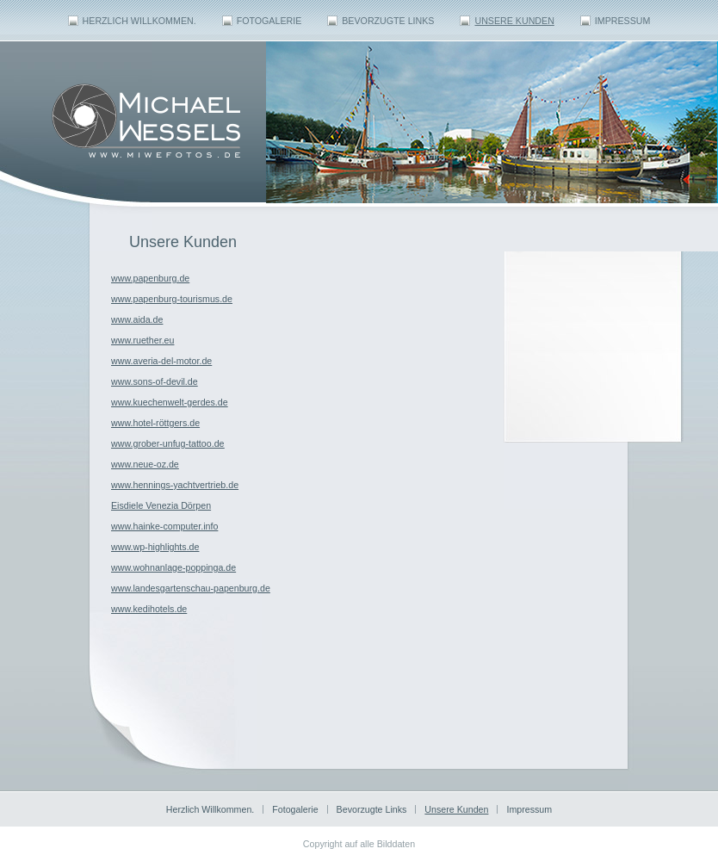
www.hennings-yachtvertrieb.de (174, 485)
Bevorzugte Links (388, 20)
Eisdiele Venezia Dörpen (161, 505)
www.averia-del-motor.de (161, 361)
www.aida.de (137, 319)
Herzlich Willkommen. (139, 20)
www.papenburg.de (150, 278)
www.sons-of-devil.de (154, 381)
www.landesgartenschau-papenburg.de (190, 588)
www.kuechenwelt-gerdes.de (169, 402)
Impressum (623, 20)
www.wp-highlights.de (155, 547)
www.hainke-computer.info (164, 526)
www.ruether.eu (142, 340)
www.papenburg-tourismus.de (171, 299)
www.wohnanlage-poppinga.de (173, 567)
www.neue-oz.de (145, 464)
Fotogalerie (269, 20)
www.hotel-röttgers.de (155, 423)
